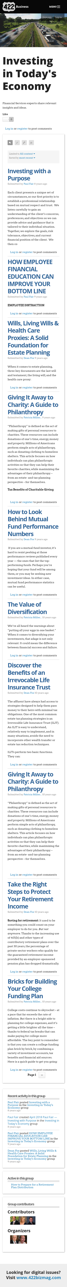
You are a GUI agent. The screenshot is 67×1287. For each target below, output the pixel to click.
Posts (17, 142)
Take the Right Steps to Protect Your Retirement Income (30, 895)
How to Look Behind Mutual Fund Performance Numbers (33, 523)
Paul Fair (29, 183)
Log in (58, 17)
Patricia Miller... (33, 417)
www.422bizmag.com (38, 1277)
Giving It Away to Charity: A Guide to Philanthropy (33, 404)
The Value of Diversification (27, 608)
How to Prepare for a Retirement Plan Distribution (32, 1186)
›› (42, 1074)
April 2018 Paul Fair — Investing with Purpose (32, 1118)
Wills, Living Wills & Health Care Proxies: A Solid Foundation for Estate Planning (33, 338)
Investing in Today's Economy (30, 1106)
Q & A (24, 142)
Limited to (14, 154)
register (22, 128)
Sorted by (14, 158)
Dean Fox (29, 357)
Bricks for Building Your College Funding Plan (32, 988)
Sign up (46, 17)
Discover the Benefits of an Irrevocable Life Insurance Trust (29, 676)
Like (5, 114)
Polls (31, 142)
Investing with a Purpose (29, 174)
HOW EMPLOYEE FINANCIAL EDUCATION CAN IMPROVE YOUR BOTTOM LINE (31, 276)
